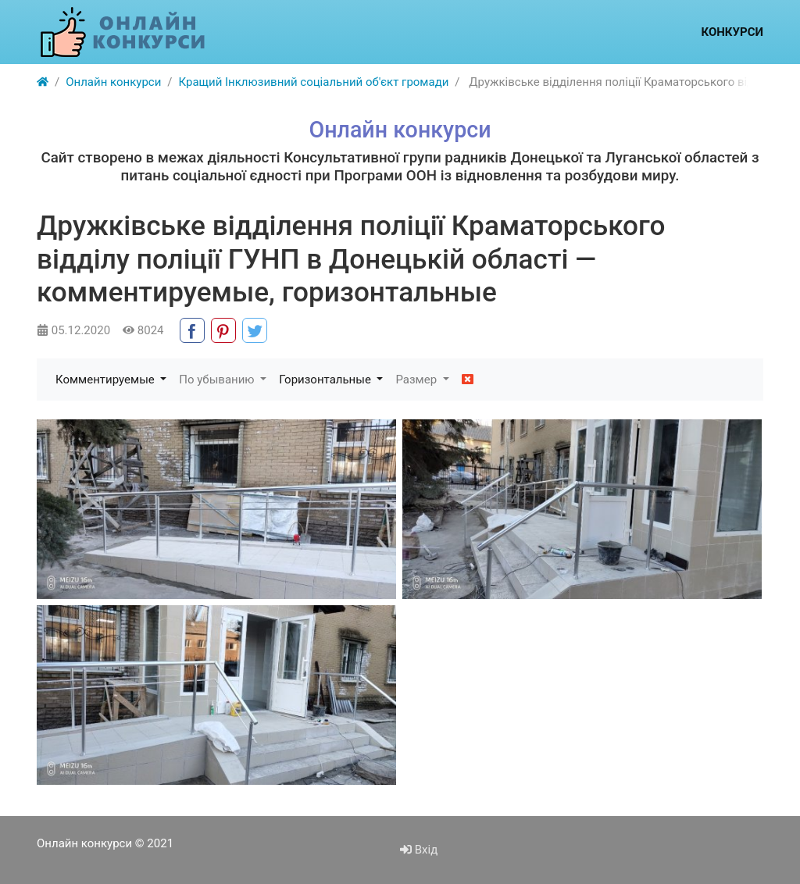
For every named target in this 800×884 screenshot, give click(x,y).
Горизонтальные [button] (326, 379)
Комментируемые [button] (106, 379)
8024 (143, 330)
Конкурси (732, 32)
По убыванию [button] (218, 379)
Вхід (419, 850)
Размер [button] (417, 379)
